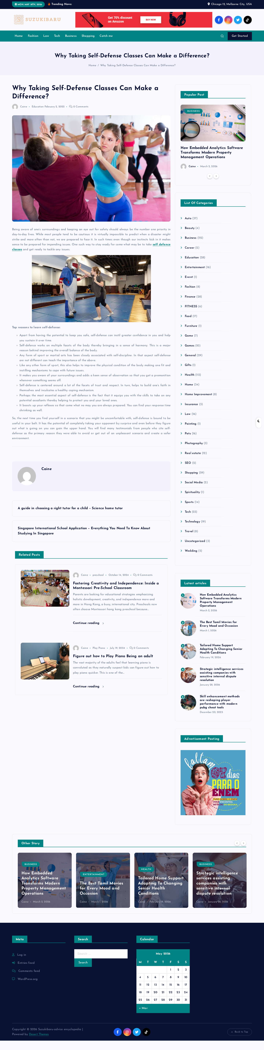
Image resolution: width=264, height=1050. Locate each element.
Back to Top (239, 1041)
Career (189, 257)
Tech (57, 45)
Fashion (33, 45)
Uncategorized (195, 550)
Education (38, 116)
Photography (194, 452)
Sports (189, 511)
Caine (19, 116)
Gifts (188, 374)
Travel (189, 540)
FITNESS (191, 315)
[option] (213, 146)
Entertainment (195, 276)
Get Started (240, 45)
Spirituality (192, 501)
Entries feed (26, 972)
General (190, 364)
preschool (98, 584)
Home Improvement (198, 403)
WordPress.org (28, 988)
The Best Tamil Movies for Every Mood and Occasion (101, 898)
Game (189, 345)
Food (188, 325)
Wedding (191, 560)
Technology (192, 531)
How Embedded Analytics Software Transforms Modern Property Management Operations (212, 162)
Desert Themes (39, 1043)
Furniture (191, 335)
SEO (188, 472)
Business (71, 45)
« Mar (143, 1017)
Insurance (191, 413)
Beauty (190, 237)
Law (46, 45)
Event (189, 286)
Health (189, 384)
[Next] (216, 185)
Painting (190, 433)
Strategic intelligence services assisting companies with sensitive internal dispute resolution (217, 893)
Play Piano (99, 657)
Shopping (88, 45)
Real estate (193, 462)
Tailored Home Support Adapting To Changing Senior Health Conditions (221, 658)
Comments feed (29, 980)
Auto (188, 227)
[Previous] (209, 185)
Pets (188, 443)
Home (19, 45)
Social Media (194, 491)
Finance (190, 306)
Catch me (106, 45)
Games (189, 355)
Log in (21, 964)
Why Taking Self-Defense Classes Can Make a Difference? (137, 75)
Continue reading (88, 632)
